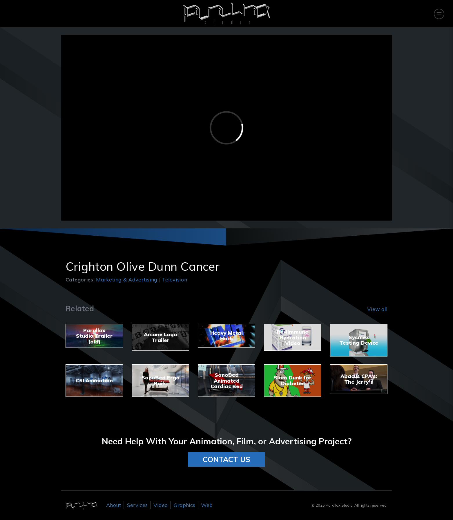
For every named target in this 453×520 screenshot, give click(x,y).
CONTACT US (226, 459)
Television (174, 279)
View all (377, 309)
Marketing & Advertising (126, 279)
